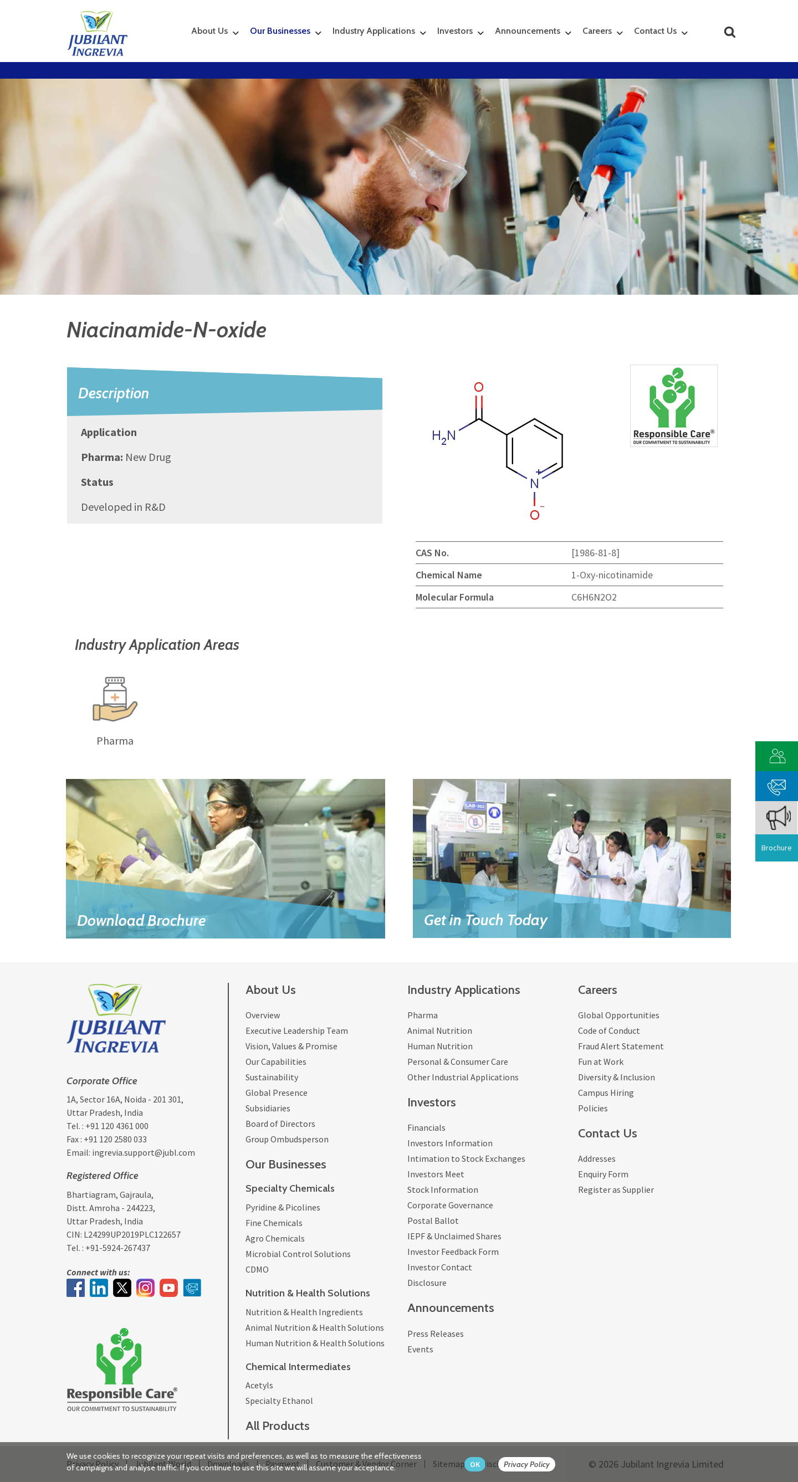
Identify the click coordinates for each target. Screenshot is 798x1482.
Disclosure (427, 1282)
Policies (593, 1108)
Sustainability (271, 1077)
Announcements (527, 30)
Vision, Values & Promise (291, 1046)
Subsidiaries (267, 1108)
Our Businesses (280, 30)
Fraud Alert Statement (621, 1046)
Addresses (597, 1158)
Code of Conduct (609, 1030)
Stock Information (442, 1189)
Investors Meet (435, 1174)
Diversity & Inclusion (616, 1077)
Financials (426, 1127)
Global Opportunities (618, 1015)
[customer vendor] (777, 754)
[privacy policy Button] (532, 1464)
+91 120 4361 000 (117, 1125)
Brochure (776, 848)
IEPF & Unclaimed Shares (454, 1236)
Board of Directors (280, 1123)
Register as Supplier (616, 1189)
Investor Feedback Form (453, 1251)
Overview (262, 1015)
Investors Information (450, 1142)
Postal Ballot (433, 1220)
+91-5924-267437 (117, 1247)
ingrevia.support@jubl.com (143, 1152)
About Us (209, 30)
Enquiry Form (603, 1174)
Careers (597, 30)
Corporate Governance (450, 1205)
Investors (455, 30)
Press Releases (435, 1333)
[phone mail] (777, 784)
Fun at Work (600, 1061)
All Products (277, 1425)
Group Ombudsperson (287, 1139)
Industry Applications (373, 30)
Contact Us (655, 30)
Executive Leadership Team (296, 1030)
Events (420, 1349)
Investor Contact (439, 1267)
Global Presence (276, 1092)
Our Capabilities (275, 1061)
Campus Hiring (606, 1092)
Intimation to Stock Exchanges (466, 1158)
